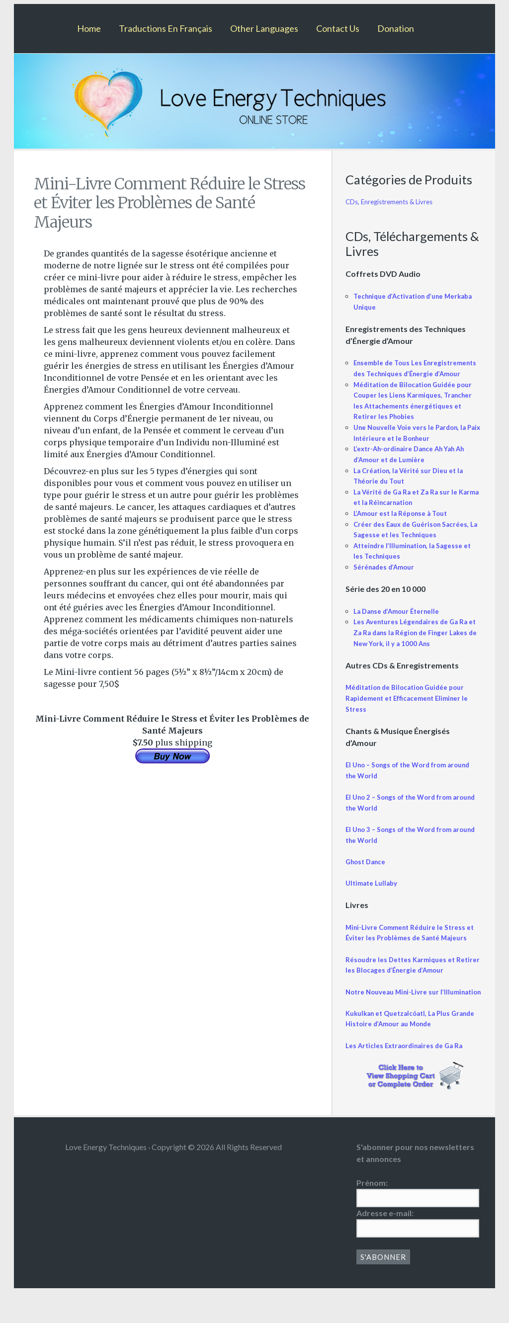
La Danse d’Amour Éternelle (399, 621)
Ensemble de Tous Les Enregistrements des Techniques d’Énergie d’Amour (408, 373)
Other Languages (264, 28)
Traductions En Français (165, 28)
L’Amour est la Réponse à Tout (403, 524)
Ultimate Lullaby (373, 894)
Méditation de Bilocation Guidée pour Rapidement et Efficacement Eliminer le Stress (411, 709)
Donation (395, 28)
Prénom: (372, 1214)
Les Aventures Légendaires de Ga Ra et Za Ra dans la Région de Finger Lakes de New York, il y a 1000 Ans (414, 643)
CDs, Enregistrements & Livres (394, 201)
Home (89, 28)
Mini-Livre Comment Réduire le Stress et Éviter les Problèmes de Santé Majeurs (409, 948)
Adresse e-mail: (385, 1244)
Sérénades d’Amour (386, 578)
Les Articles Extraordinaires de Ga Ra (407, 1077)
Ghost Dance (367, 872)
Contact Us (337, 28)
